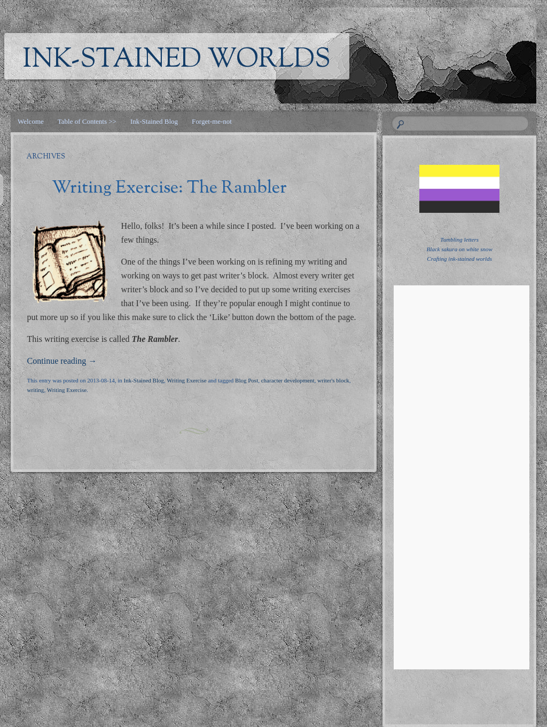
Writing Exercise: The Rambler (169, 188)
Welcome (31, 121)
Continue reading (62, 360)
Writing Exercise (186, 380)
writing (35, 390)
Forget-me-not (212, 121)
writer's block (333, 380)
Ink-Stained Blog (154, 121)
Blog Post (246, 380)
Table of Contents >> (87, 121)
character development (288, 380)
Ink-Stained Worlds (177, 60)
